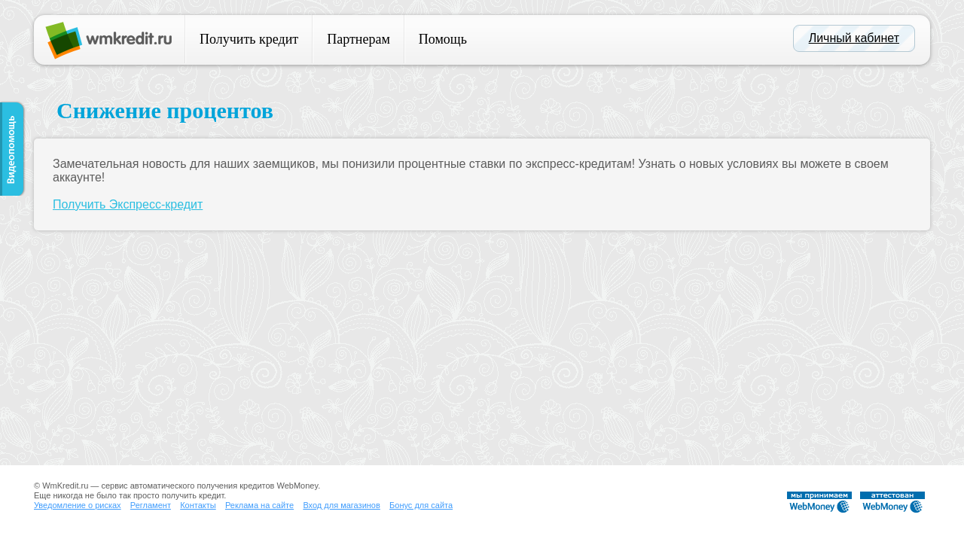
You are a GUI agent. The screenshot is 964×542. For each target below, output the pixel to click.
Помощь (443, 39)
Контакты (198, 505)
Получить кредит (249, 39)
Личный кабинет (854, 38)
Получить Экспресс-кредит (128, 204)
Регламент (150, 505)
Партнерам (358, 39)
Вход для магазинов (341, 505)
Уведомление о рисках (77, 505)
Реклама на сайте (259, 505)
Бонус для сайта (421, 505)
